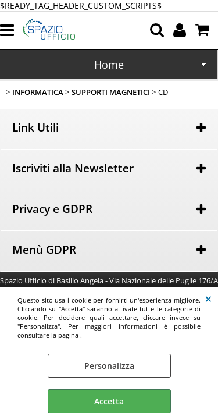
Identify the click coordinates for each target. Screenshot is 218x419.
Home (109, 65)
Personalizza (109, 365)
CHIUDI (208, 298)
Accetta (109, 401)
